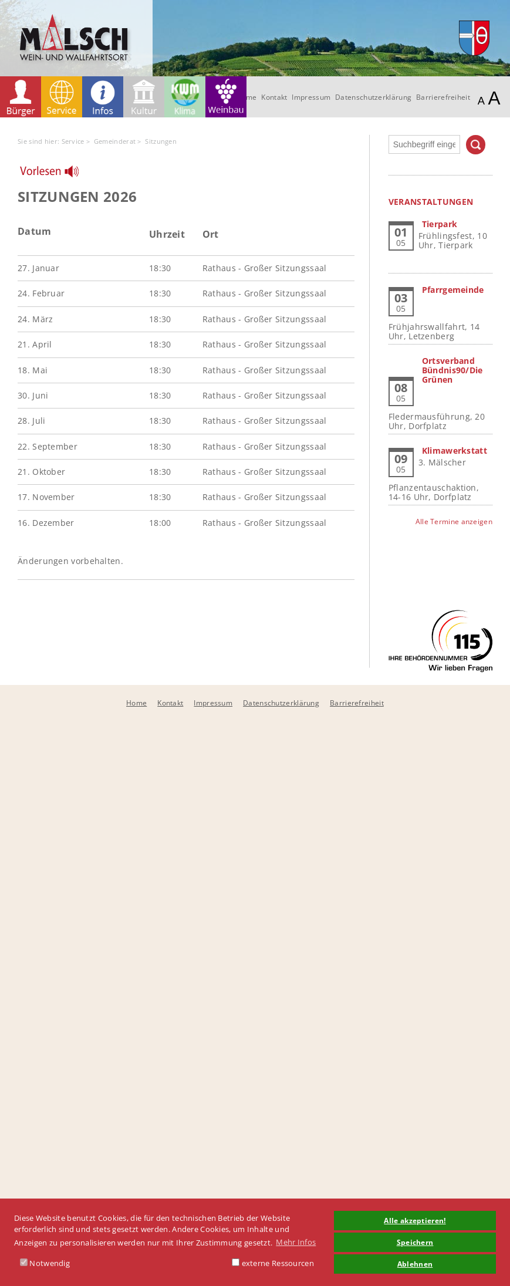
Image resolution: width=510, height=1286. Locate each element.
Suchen (475, 144)
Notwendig (45, 1263)
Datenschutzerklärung (373, 97)
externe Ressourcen (273, 1263)
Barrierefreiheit (443, 97)
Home (136, 703)
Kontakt (274, 97)
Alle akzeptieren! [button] (414, 1220)
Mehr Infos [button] (296, 1242)
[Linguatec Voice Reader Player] (56, 174)
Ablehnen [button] (415, 1263)
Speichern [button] (415, 1242)
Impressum (311, 97)
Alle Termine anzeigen (454, 521)
